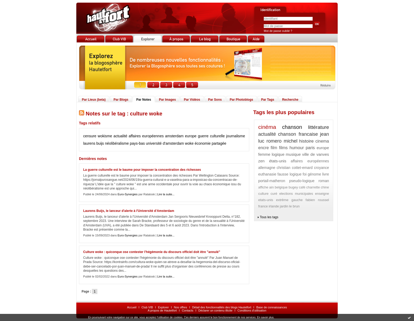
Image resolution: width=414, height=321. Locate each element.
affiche (263, 187)
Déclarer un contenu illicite (215, 310)
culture (263, 194)
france (263, 206)
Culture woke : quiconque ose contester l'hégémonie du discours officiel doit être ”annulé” (151, 252)
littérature (318, 127)
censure (89, 136)
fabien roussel (317, 200)
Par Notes (143, 99)
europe (191, 136)
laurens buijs (93, 143)
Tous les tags (269, 217)
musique (293, 154)
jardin (284, 206)
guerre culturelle (211, 136)
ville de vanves (315, 154)
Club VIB (147, 307)
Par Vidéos (192, 99)
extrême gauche (289, 200)
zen (261, 161)
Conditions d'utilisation (251, 310)
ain (271, 187)
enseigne (322, 194)
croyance (321, 168)
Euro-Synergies (127, 194)
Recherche (290, 99)
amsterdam (174, 136)
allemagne (266, 168)
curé (274, 194)
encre (263, 147)
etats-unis (265, 200)
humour (297, 147)
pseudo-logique (301, 181)
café (302, 187)
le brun (294, 206)
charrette (313, 187)
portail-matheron (271, 181)
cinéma (267, 127)
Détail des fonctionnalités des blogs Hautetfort (221, 307)
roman (323, 181)
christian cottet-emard (295, 168)
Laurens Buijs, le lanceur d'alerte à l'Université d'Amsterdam (128, 211)
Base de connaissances (271, 307)
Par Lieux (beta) (94, 99)
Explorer (163, 307)
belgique (281, 187)
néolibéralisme (117, 143)
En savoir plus (265, 317)
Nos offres (180, 307)
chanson (292, 127)
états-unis (277, 161)
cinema (322, 141)
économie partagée (210, 143)
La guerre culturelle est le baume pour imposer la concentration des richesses (142, 170)
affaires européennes (146, 136)
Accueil (131, 307)
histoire (306, 141)
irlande (274, 206)
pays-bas (137, 143)
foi (305, 174)
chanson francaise (298, 134)
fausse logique (289, 174)
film (274, 147)
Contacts (187, 310)
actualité (120, 136)
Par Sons (215, 99)
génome (314, 174)
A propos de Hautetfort (162, 310)
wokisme (105, 136)
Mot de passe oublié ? (278, 30)
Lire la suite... (166, 194)
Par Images (167, 99)
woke (189, 143)
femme (264, 154)
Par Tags (267, 99)
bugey (293, 187)
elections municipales (296, 194)
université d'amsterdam (165, 143)
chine (325, 187)
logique (278, 154)
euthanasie (267, 174)
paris (310, 147)
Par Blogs (121, 99)
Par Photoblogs (241, 99)
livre (325, 174)
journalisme (235, 136)
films (283, 147)
